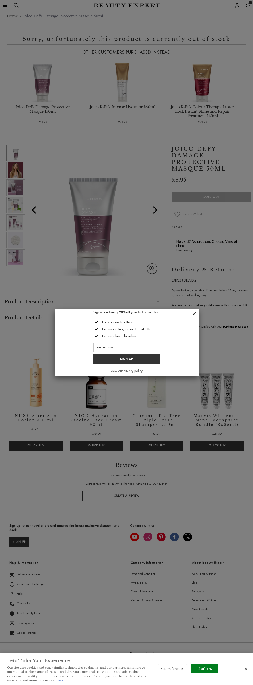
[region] (126, 669)
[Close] (194, 313)
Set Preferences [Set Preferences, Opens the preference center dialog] (172, 669)
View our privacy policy (126, 371)
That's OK (204, 669)
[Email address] (126, 347)
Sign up (126, 359)
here (59, 680)
